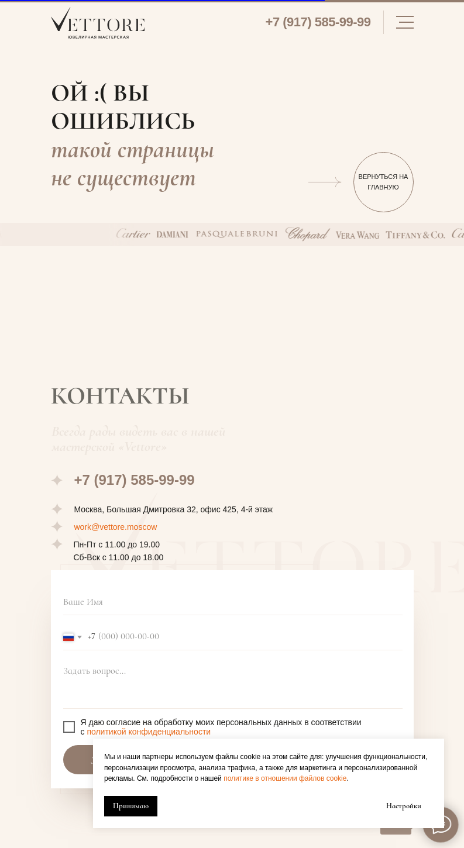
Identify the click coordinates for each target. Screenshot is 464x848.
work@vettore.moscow (115, 527)
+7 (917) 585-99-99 (318, 22)
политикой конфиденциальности (149, 731)
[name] (233, 602)
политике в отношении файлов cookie (285, 778)
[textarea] (233, 684)
